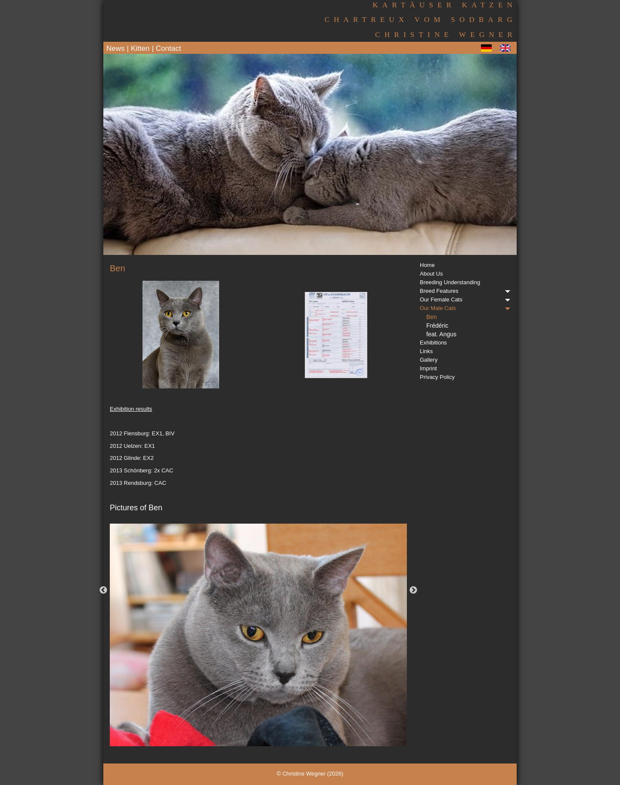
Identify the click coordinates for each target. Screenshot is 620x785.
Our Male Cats (465, 308)
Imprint (428, 368)
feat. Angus (441, 334)
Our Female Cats (465, 299)
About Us (431, 273)
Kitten (140, 48)
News (115, 48)
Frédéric (437, 325)
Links (426, 351)
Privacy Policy (437, 377)
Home (427, 265)
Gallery (428, 360)
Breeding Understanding (450, 282)
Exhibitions (433, 342)
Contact (168, 48)
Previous (103, 590)
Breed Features (465, 291)
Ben (431, 316)
